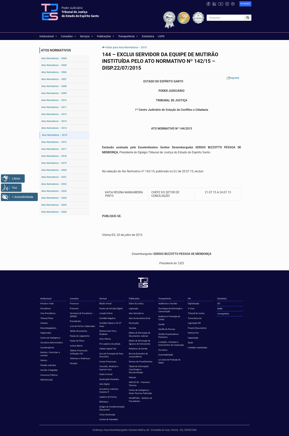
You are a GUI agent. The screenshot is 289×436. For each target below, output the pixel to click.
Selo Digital (104, 384)
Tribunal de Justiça (196, 313)
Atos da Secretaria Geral (139, 318)
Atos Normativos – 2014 (54, 128)
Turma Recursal (194, 318)
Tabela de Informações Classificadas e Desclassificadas (139, 369)
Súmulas (132, 328)
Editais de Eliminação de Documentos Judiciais (139, 334)
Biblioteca (103, 401)
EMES (219, 308)
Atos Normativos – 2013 (54, 121)
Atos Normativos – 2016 (54, 142)
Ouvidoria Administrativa (51, 342)
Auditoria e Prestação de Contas (169, 318)
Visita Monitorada (107, 414)
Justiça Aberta (76, 345)
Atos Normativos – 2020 (54, 170)
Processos (74, 303)
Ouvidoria (162, 350)
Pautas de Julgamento (79, 336)
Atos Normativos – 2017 (54, 149)
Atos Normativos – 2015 (54, 135)
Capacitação (193, 337)
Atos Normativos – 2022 (54, 184)
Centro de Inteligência (50, 337)
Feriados (73, 363)
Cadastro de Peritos (108, 397)
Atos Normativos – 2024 (54, 197)
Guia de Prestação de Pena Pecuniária (111, 355)
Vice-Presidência (47, 313)
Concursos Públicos (49, 375)
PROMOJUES (46, 380)
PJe (189, 298)
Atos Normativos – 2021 (54, 177)
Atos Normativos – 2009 (54, 93)
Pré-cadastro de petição (109, 344)
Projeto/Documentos (197, 328)
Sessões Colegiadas (49, 370)
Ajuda (190, 342)
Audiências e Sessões (167, 303)
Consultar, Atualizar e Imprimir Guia (108, 368)
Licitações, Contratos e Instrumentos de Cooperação (171, 343)
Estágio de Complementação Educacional (111, 408)
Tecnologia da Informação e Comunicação (170, 310)
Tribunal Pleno (46, 318)
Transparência (128, 36)
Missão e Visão (47, 303)
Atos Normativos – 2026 (54, 211)
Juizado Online (106, 313)
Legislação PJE (194, 323)
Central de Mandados (108, 419)
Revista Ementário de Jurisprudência (138, 355)
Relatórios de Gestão (138, 348)
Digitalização (193, 303)
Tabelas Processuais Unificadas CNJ (79, 352)
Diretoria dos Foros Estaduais (107, 332)
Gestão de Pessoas (166, 329)
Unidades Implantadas (197, 347)
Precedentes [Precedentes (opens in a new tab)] (75, 321)
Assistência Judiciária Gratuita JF (108, 390)
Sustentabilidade (165, 354)
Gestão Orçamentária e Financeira (168, 335)
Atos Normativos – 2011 (54, 107)
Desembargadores (48, 328)
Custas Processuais (107, 361)
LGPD (161, 36)
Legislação (133, 308)
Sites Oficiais (105, 339)
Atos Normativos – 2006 (54, 72)
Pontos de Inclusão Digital (111, 308)
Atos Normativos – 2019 (54, 163)
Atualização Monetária (109, 379)
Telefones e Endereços (80, 358)
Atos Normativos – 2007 (54, 79)
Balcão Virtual (105, 303)
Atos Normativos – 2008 (54, 86)
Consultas (68, 36)
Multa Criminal (105, 374)
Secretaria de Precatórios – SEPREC (82, 315)
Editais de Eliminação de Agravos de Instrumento (139, 342)
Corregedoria (223, 313)
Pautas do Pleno (77, 340)
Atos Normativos (136, 313)
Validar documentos (78, 331)
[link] (245, 4)
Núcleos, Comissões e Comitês (50, 354)
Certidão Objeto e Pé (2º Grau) (110, 324)
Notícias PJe (193, 333)
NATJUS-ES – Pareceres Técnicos (139, 383)
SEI (218, 303)
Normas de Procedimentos (140, 361)
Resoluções (134, 323)
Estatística (148, 36)
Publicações (105, 36)
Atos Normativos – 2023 (54, 191)
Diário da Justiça (136, 303)
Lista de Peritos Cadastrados (82, 326)
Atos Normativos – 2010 (54, 100)
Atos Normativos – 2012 (54, 114)
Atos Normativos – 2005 (54, 65)
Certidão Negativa (107, 318)
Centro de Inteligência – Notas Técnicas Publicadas (140, 391)
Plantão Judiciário (48, 365)
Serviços (86, 36)
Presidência (45, 308)
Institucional (48, 36)
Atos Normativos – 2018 (54, 156)
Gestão (161, 324)
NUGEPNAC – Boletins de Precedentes (140, 399)
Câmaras (44, 323)
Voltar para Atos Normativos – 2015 (126, 47)
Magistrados (45, 333)
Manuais (132, 377)
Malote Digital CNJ (107, 348)
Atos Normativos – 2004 (54, 58)
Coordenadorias (47, 347)
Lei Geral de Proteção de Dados (169, 361)
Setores (43, 360)
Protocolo (74, 308)
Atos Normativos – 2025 (54, 204)
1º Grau (191, 308)
